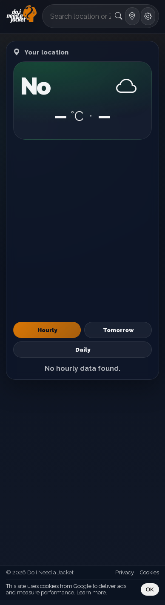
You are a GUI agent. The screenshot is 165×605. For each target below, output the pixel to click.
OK (150, 589)
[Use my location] (132, 16)
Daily (82, 349)
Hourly (47, 330)
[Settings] (148, 16)
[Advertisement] (82, 230)
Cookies (149, 572)
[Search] (118, 16)
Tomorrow (118, 330)
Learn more (91, 592)
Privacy (124, 572)
